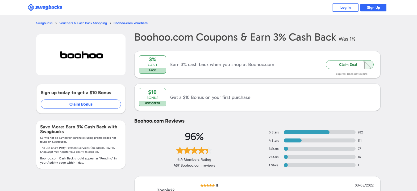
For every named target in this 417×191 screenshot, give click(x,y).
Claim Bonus (81, 104)
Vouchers (131, 23)
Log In (345, 7)
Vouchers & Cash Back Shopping (83, 23)
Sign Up (373, 7)
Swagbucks (44, 23)
